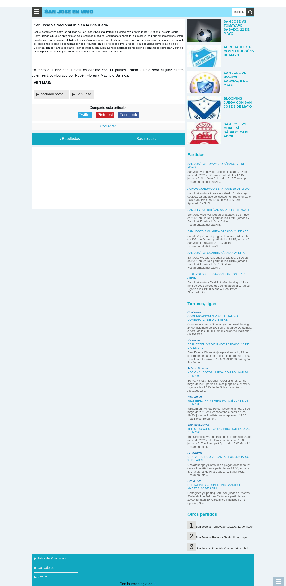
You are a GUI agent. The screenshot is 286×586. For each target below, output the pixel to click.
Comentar (108, 126)
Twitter (85, 115)
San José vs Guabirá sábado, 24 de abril (219, 231)
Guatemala (194, 312)
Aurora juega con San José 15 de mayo (218, 188)
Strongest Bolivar (198, 424)
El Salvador (194, 453)
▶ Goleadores (44, 567)
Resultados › (146, 138)
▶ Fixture (40, 577)
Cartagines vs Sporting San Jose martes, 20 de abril (214, 486)
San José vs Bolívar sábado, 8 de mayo (218, 210)
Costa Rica (194, 481)
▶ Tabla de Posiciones (50, 558)
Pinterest (105, 115)
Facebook (128, 115)
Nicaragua (193, 340)
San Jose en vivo (68, 12)
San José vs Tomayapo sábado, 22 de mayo (224, 526)
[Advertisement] (108, 177)
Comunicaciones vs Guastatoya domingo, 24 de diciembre (212, 318)
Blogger (159, 584)
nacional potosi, (53, 94)
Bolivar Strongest (198, 368)
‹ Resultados (70, 138)
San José (83, 94)
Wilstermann (195, 396)
